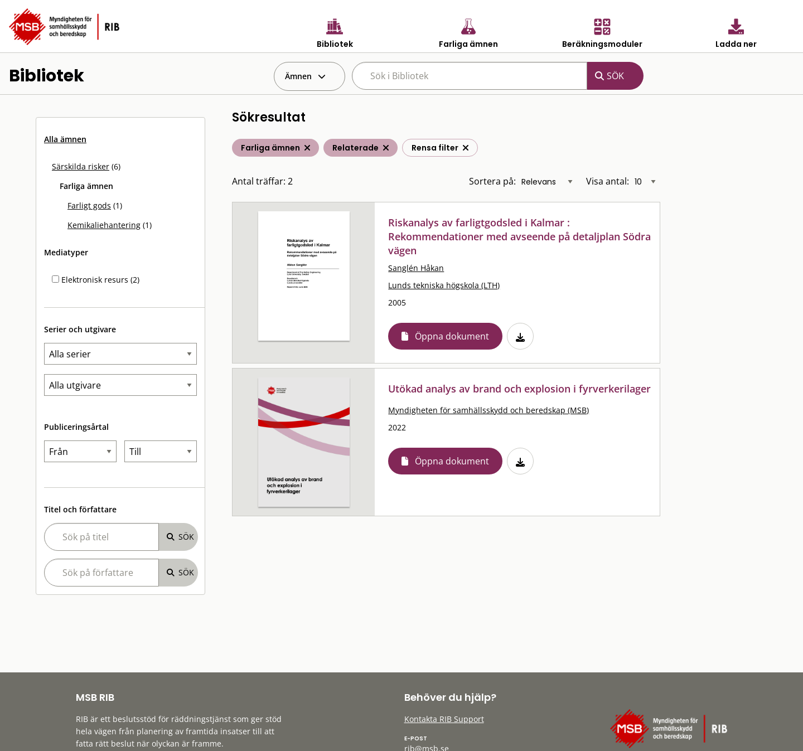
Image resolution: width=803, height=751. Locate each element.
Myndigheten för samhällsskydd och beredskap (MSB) (488, 410)
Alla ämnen (65, 139)
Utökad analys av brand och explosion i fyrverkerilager (519, 388)
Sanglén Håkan (416, 268)
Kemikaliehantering (104, 225)
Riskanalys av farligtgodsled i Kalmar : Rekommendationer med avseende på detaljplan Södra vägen (519, 236)
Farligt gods (89, 205)
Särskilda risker (80, 166)
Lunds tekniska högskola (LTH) (444, 285)
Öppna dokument (452, 336)
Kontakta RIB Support (444, 719)
